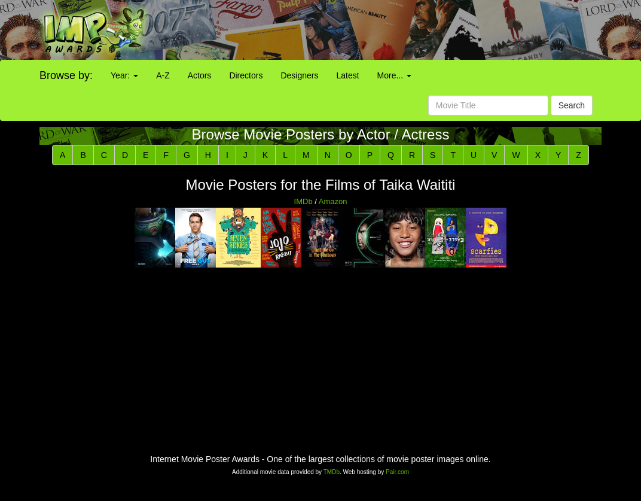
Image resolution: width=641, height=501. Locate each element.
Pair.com (397, 472)
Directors (245, 75)
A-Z (163, 75)
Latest (347, 75)
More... (394, 75)
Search (571, 105)
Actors (200, 75)
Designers (299, 75)
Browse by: (66, 75)
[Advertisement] (400, 30)
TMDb (331, 472)
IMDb (303, 201)
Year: (124, 75)
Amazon (333, 201)
